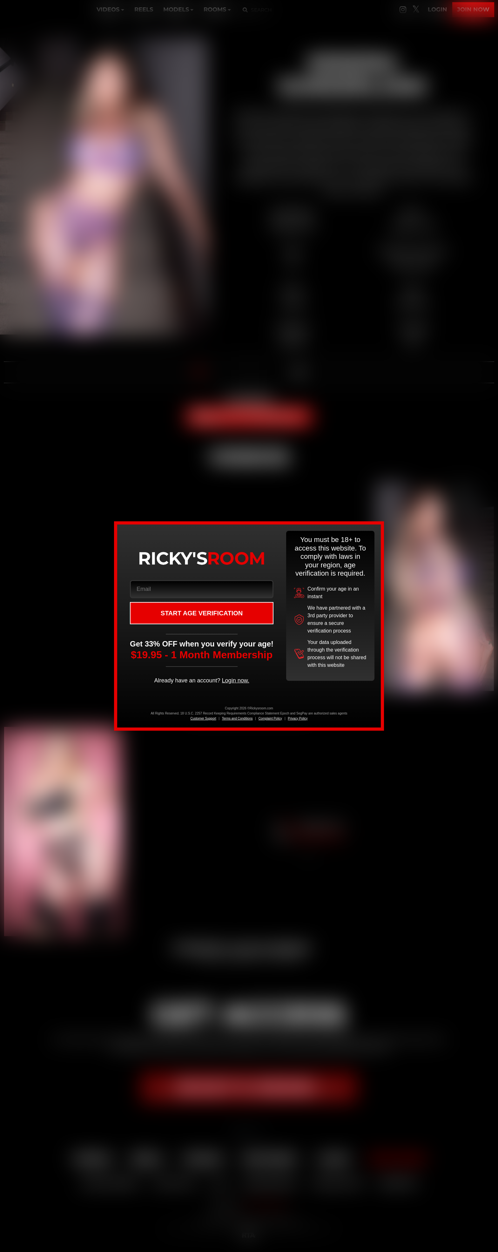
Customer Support (203, 718)
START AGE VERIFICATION (202, 613)
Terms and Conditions (237, 718)
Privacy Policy (297, 718)
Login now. (235, 680)
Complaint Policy (270, 718)
